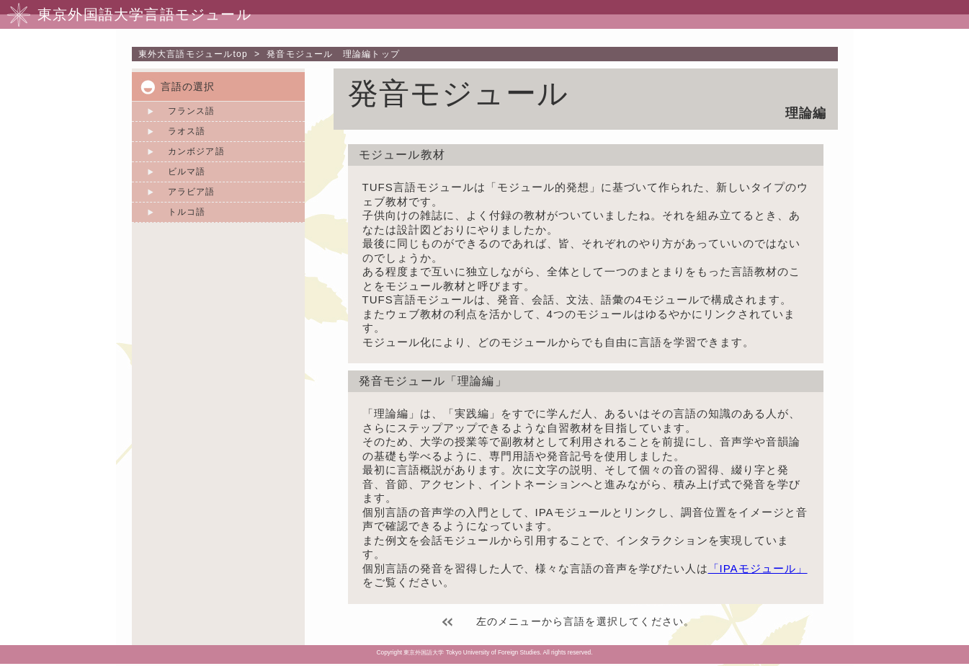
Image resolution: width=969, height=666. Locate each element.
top (193, 54)
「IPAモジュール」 (758, 568)
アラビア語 (191, 192)
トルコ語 (187, 212)
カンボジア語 (196, 151)
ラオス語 (187, 131)
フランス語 (191, 111)
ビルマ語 (187, 171)
